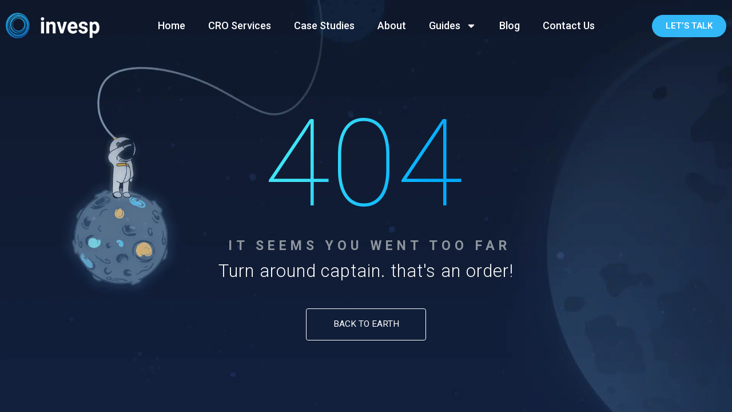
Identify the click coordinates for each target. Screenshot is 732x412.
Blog (509, 25)
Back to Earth (366, 324)
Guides (452, 26)
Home (171, 25)
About (391, 25)
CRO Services (239, 25)
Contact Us (569, 25)
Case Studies (324, 25)
